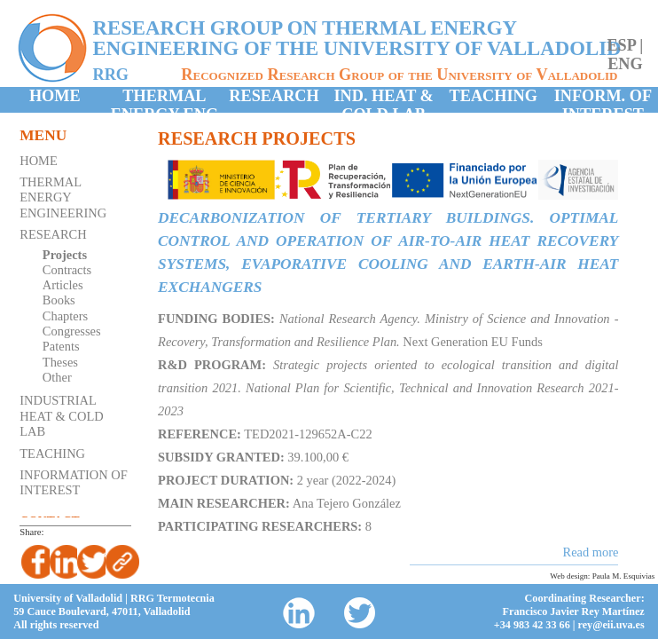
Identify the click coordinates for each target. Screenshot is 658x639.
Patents (61, 346)
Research (273, 96)
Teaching (493, 96)
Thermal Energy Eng (164, 100)
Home (55, 96)
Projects (65, 255)
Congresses (72, 331)
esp (621, 45)
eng (625, 64)
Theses (60, 362)
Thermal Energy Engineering (63, 197)
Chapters (65, 316)
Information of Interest (74, 482)
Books (59, 300)
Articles (63, 285)
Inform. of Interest (603, 100)
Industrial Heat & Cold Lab (61, 415)
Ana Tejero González (347, 503)
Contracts (67, 270)
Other (57, 377)
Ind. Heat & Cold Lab (383, 100)
